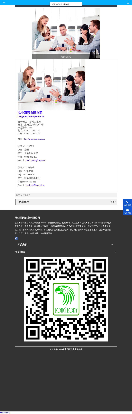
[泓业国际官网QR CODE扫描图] (66, 299)
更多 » (113, 202)
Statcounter (5, 412)
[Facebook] (16, 238)
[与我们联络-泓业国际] (66, 33)
